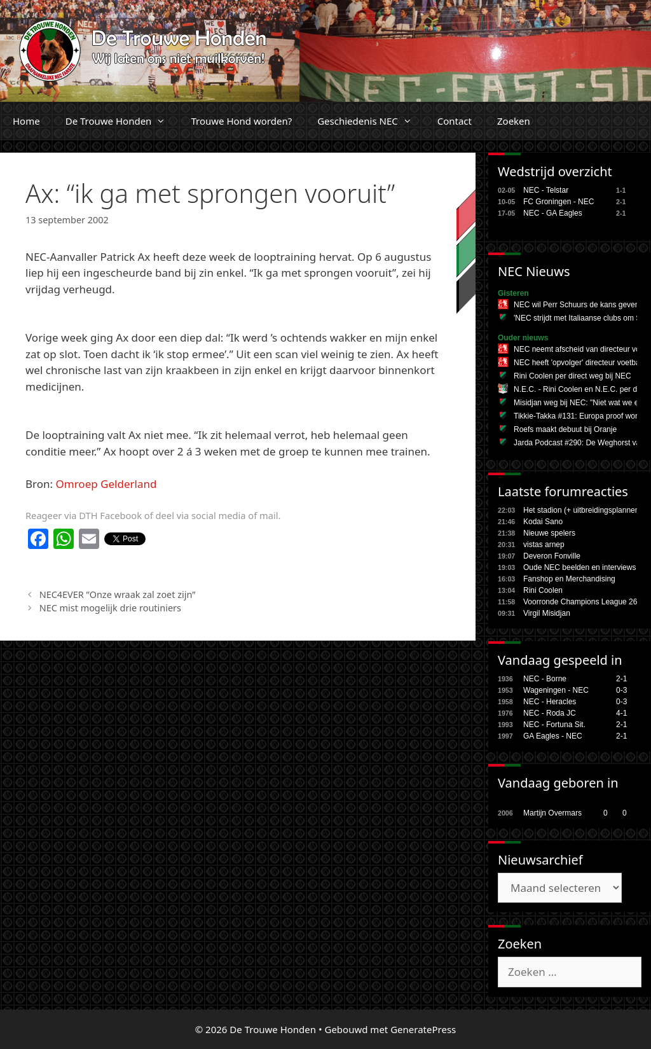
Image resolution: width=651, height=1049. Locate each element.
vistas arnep (544, 544)
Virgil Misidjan (546, 613)
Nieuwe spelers (549, 533)
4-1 (621, 713)
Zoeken (513, 121)
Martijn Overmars (552, 813)
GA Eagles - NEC (552, 736)
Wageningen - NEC (556, 690)
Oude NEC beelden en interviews (579, 567)
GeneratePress (423, 1029)
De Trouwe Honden (122, 121)
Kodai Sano (543, 521)
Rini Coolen (543, 590)
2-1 (621, 678)
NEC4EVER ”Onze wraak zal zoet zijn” (117, 594)
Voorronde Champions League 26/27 (585, 601)
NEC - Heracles (549, 701)
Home (26, 121)
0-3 (621, 690)
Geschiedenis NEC (371, 121)
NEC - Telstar (545, 190)
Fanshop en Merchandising (569, 578)
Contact (454, 121)
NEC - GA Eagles (552, 213)
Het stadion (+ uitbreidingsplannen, (582, 510)
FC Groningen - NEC (558, 201)
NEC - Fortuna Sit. (554, 724)
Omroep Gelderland (106, 483)
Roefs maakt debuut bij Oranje (565, 429)
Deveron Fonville (551, 556)
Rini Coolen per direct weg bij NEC (572, 376)
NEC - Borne (544, 678)
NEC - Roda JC (549, 713)
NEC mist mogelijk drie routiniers (110, 608)
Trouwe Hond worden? (241, 121)
